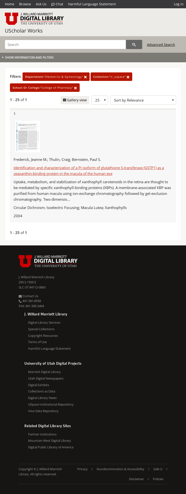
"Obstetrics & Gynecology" (56, 76)
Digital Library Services (44, 322)
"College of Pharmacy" (45, 87)
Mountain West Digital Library (49, 440)
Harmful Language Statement (92, 4)
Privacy (82, 469)
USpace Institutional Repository (51, 404)
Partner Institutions (42, 434)
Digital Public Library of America (50, 447)
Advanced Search (161, 44)
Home (9, 4)
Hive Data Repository (43, 411)
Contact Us (28, 296)
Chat (57, 4)
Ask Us (41, 4)
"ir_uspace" (111, 76)
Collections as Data (41, 391)
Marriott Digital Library (44, 372)
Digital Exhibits (38, 385)
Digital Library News (42, 398)
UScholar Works (24, 30)
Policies (158, 479)
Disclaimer (136, 479)
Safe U (157, 469)
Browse (25, 4)
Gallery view (76, 100)
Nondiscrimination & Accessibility (120, 469)
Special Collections (41, 329)
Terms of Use (37, 342)
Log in (179, 4)
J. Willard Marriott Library (36, 277)
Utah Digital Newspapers (45, 378)
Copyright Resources (43, 335)
